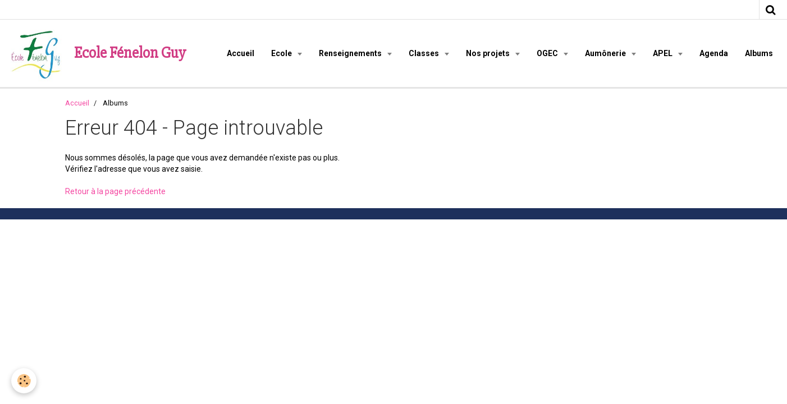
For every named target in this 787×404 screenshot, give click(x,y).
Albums (759, 53)
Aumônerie (606, 53)
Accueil (240, 53)
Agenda (713, 53)
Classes (425, 53)
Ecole (282, 53)
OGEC (548, 53)
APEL (663, 53)
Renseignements (351, 53)
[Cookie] (23, 380)
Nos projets (488, 53)
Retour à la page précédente (115, 191)
